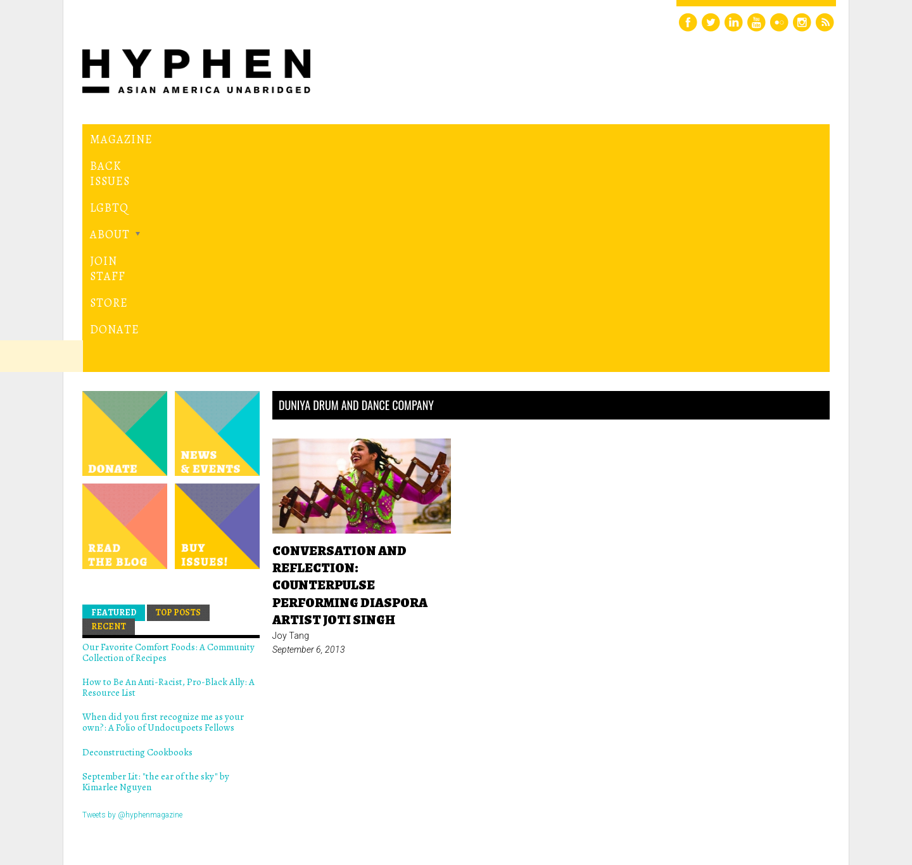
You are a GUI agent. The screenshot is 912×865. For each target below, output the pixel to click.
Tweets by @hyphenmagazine (132, 598)
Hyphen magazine (141, 802)
